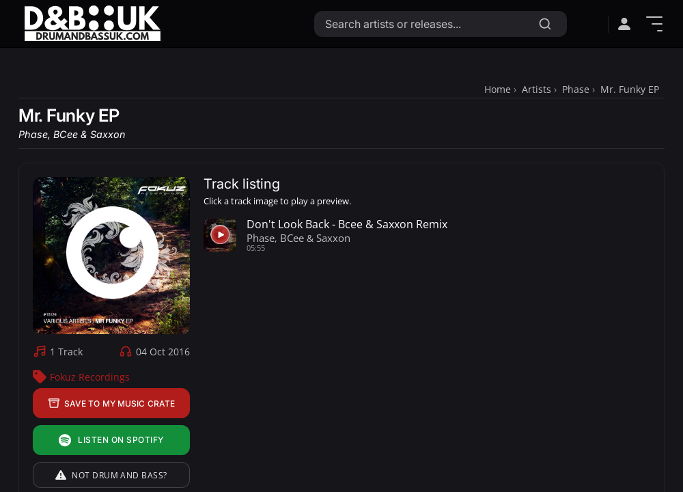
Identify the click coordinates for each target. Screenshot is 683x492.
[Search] (545, 24)
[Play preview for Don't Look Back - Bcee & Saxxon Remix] (220, 235)
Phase (575, 89)
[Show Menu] (654, 23)
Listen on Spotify (111, 440)
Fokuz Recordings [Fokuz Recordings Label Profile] (90, 376)
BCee (65, 134)
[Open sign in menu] (624, 24)
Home (497, 89)
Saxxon (108, 134)
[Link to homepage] (92, 23)
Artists (536, 89)
